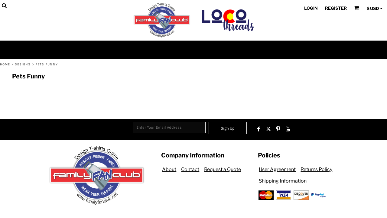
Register (336, 8)
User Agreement (277, 169)
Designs (23, 64)
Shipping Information (283, 181)
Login (311, 8)
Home (5, 64)
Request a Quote (222, 169)
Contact (190, 169)
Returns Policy (316, 169)
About (169, 169)
